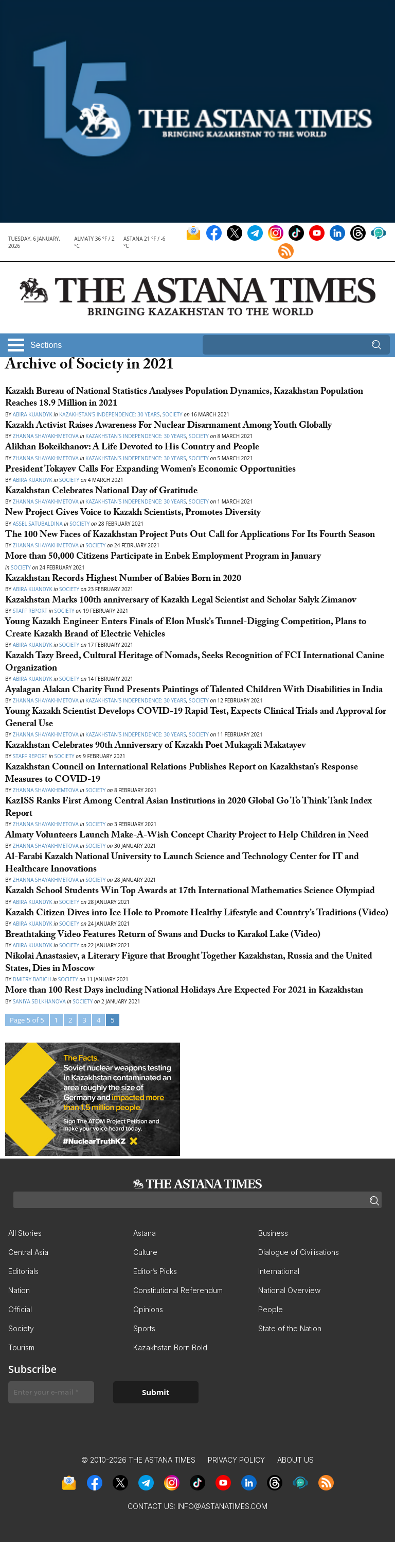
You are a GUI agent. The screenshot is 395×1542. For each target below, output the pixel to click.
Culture (145, 1252)
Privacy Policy (236, 1459)
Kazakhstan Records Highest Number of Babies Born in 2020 (123, 580)
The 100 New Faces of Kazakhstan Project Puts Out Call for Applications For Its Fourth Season (190, 536)
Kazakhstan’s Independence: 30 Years (109, 414)
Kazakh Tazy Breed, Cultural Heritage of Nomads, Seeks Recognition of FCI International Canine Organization (194, 663)
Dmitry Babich (32, 979)
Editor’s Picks (155, 1271)
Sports (144, 1328)
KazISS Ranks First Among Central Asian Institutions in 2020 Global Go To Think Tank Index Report (188, 808)
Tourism (21, 1347)
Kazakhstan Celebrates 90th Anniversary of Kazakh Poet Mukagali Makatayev (155, 747)
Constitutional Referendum (178, 1290)
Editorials (23, 1271)
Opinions (148, 1309)
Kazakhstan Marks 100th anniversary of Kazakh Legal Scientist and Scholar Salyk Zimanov (181, 601)
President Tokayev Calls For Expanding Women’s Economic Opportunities (151, 470)
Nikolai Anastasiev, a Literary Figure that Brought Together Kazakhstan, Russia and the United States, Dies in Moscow (188, 963)
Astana (144, 1233)
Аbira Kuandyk (32, 644)
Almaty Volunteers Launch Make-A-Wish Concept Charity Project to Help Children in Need (187, 836)
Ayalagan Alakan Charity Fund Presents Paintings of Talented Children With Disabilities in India (194, 691)
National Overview (289, 1290)
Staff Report (30, 610)
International (278, 1271)
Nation (19, 1290)
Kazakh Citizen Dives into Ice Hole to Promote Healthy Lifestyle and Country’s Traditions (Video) (196, 914)
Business (273, 1233)
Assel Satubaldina (38, 523)
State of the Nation (289, 1328)
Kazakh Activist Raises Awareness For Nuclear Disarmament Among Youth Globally (168, 426)
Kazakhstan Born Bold (170, 1347)
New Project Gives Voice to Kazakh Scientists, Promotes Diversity (133, 514)
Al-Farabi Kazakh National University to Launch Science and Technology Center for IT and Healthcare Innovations (182, 864)
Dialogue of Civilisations (298, 1252)
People (270, 1309)
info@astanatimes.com (222, 1506)
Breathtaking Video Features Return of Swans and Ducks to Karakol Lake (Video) (163, 936)
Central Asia (28, 1252)
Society (173, 414)
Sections (46, 345)
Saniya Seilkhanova (40, 1001)
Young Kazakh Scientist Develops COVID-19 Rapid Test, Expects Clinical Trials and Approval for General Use (195, 718)
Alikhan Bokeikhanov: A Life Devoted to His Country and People (132, 448)
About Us (295, 1459)
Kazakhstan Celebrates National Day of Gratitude (101, 492)
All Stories (25, 1233)
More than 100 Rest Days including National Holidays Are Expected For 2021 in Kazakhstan (184, 991)
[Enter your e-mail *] (51, 1392)
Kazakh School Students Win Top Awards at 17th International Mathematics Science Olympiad (191, 892)
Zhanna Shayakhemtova (46, 790)
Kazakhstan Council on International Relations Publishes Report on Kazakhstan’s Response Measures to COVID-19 (181, 774)
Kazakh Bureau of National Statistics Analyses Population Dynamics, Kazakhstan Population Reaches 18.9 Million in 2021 (184, 398)
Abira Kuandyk (32, 414)
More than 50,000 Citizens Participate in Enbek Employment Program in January (163, 557)
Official (20, 1309)
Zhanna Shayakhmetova (46, 436)
